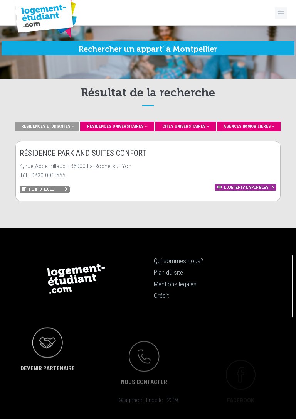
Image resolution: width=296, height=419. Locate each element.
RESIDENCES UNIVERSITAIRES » (117, 126)
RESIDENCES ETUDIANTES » (47, 126)
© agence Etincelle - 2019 (148, 400)
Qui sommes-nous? (178, 261)
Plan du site (168, 272)
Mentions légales (175, 284)
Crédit (161, 295)
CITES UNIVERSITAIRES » (185, 126)
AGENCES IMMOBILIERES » (249, 126)
